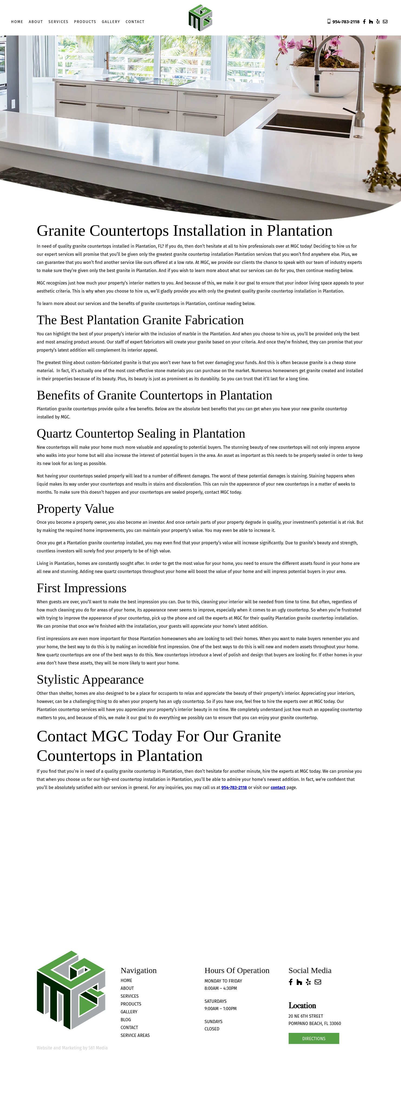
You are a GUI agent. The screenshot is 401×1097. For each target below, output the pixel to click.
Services (58, 21)
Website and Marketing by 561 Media (72, 1047)
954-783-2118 (234, 787)
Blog (126, 1019)
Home (17, 21)
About (36, 21)
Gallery (111, 21)
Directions (314, 1038)
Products (85, 21)
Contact (135, 21)
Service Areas (135, 1035)
